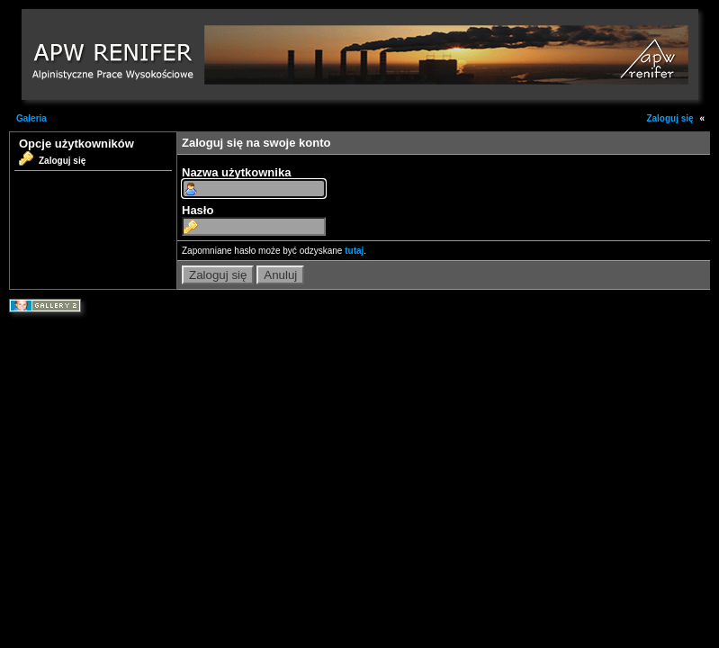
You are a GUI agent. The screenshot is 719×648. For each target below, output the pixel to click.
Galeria (31, 118)
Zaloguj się (669, 118)
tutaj (354, 251)
